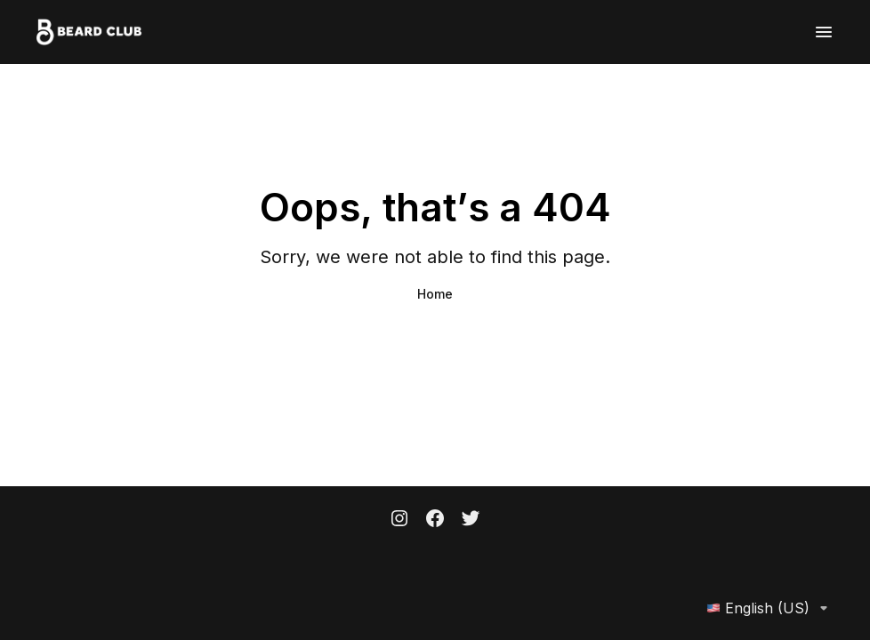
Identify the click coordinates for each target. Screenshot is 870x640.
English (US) (770, 608)
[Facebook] (435, 520)
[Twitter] (470, 520)
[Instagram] (399, 520)
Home (435, 293)
